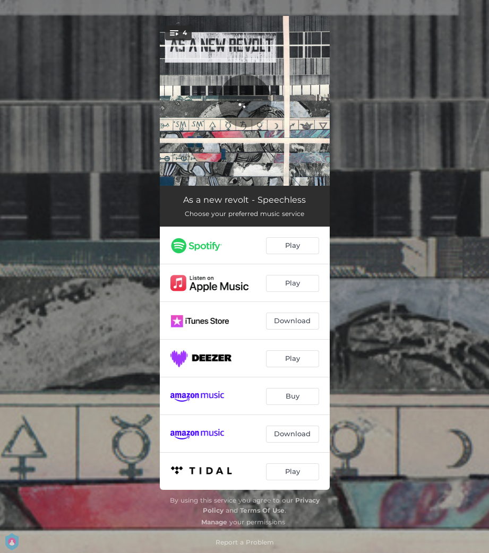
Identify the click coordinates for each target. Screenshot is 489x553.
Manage (214, 522)
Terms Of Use (262, 510)
